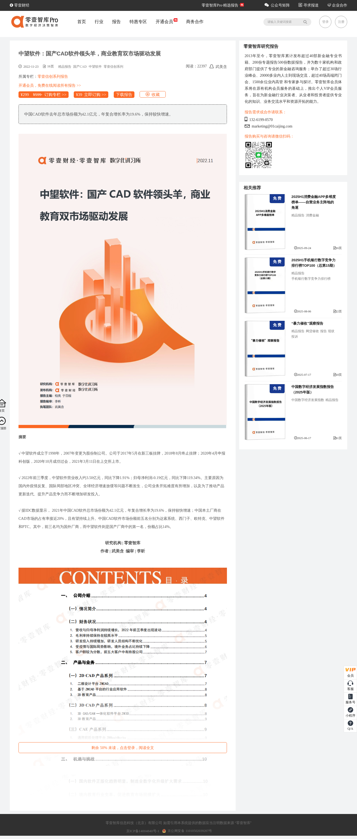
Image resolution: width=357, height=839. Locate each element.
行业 (99, 21)
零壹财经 (19, 5)
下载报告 (124, 94)
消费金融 (312, 215)
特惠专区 (138, 21)
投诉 (294, 336)
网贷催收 (312, 331)
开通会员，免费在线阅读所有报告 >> (50, 85)
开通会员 (166, 21)
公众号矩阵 (277, 5)
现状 (331, 331)
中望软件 (95, 67)
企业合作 (337, 5)
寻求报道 (308, 5)
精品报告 (64, 67)
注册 (341, 22)
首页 (81, 21)
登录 (325, 22)
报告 (116, 21)
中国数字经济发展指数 (307, 400)
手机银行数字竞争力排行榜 (311, 279)
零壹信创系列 (113, 67)
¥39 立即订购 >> (91, 94)
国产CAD (80, 67)
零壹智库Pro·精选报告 (220, 5)
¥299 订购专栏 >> (43, 94)
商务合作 (195, 21)
